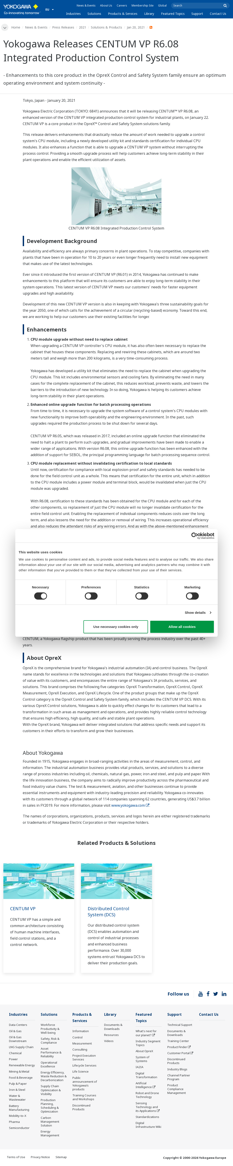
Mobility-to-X (17, 1116)
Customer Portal (178, 1053)
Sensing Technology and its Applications (147, 1107)
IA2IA (139, 1068)
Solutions (94, 13)
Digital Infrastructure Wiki (148, 1125)
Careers (122, 5)
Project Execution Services (84, 1058)
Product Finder (177, 1047)
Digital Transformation (146, 1076)
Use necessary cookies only (115, 627)
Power (13, 1059)
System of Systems (142, 1059)
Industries (73, 13)
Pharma (14, 1122)
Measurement (82, 1044)
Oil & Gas (15, 1031)
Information (80, 1031)
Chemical (15, 1053)
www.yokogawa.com (130, 805)
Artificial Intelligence (144, 1085)
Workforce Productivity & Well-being (50, 1029)
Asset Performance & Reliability (51, 1052)
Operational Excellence (49, 1065)
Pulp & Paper (18, 1084)
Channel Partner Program (178, 1077)
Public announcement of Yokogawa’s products (84, 1084)
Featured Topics (173, 13)
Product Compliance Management (176, 1089)
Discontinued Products (81, 1108)
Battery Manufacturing (19, 1108)
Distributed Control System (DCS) (109, 911)
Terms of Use (16, 1157)
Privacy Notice (40, 1157)
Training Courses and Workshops (84, 1098)
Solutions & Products (106, 27)
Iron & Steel (17, 1090)
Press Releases (63, 27)
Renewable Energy (22, 1066)
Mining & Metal (19, 1072)
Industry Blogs (177, 1069)
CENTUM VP (23, 908)
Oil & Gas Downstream (18, 1039)
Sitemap (61, 1157)
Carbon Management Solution (50, 1122)
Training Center (178, 1041)
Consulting (79, 1050)
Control (77, 1038)
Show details (195, 612)
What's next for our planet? (146, 1033)
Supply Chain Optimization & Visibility (51, 1090)
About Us (106, 5)
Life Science (80, 1072)
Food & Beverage (21, 1078)
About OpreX (144, 1051)
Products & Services (122, 13)
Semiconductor (19, 1128)
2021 (82, 27)
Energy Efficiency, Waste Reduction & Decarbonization (54, 1076)
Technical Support (179, 1025)
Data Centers (18, 1025)
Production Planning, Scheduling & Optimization (50, 1106)
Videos (109, 1041)
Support (197, 13)
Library (149, 13)
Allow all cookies (182, 627)
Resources (111, 1035)
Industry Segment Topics (148, 1043)
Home (15, 27)
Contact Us (218, 13)
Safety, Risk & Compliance (50, 1041)
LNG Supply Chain (21, 1047)
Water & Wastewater (17, 1098)
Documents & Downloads (113, 1027)
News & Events (86, 5)
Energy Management (50, 1133)
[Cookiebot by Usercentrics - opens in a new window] (194, 535)
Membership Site (143, 5)
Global (162, 5)
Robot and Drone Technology (147, 1095)
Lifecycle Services (84, 1066)
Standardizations (147, 1117)
